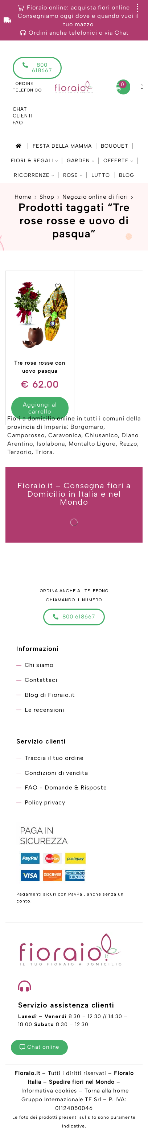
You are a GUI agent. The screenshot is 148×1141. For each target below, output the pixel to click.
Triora (44, 452)
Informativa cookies (49, 1090)
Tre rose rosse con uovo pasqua (39, 367)
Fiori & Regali (34, 161)
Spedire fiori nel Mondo (82, 1082)
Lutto (100, 175)
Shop (47, 196)
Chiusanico (101, 435)
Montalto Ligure (92, 443)
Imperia (55, 426)
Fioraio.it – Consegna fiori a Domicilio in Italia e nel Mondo (74, 494)
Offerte (118, 161)
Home (23, 196)
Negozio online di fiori (95, 196)
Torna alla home (107, 1090)
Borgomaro (86, 426)
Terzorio (19, 452)
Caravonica (64, 435)
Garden (80, 161)
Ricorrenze (34, 175)
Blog (126, 175)
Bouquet (114, 146)
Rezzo (128, 443)
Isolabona (51, 443)
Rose (72, 175)
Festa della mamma (62, 146)
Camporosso (26, 435)
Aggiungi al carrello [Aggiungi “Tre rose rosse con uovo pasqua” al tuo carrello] (40, 408)
